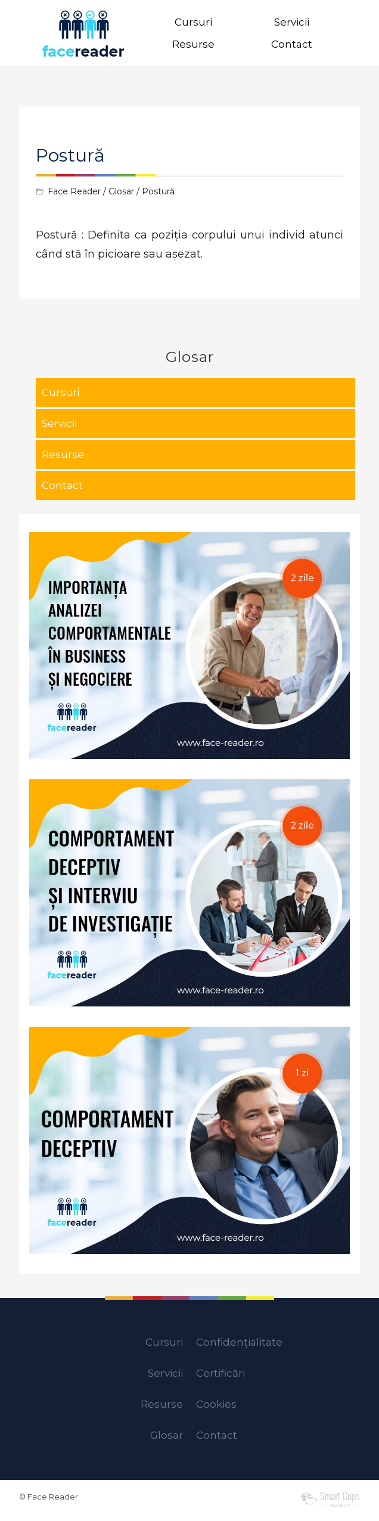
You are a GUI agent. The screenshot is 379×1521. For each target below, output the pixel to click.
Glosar (121, 191)
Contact (291, 44)
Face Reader (74, 191)
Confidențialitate (239, 1342)
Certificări (220, 1373)
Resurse (193, 44)
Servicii (291, 22)
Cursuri (193, 22)
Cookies (216, 1404)
